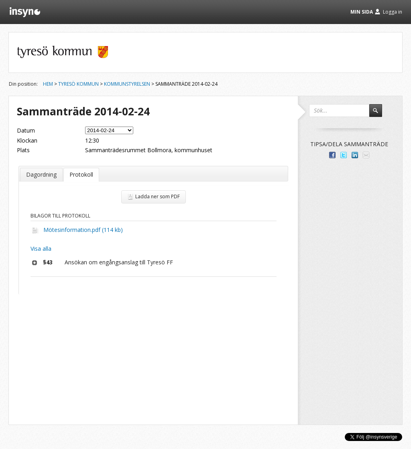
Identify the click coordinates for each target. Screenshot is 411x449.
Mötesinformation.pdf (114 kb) (83, 230)
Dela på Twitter (343, 155)
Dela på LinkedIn (355, 155)
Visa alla (41, 248)
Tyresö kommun (78, 84)
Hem (48, 84)
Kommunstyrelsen (127, 84)
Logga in (392, 11)
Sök (379, 114)
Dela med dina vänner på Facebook (332, 155)
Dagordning (41, 174)
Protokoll (81, 174)
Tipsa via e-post (366, 155)
